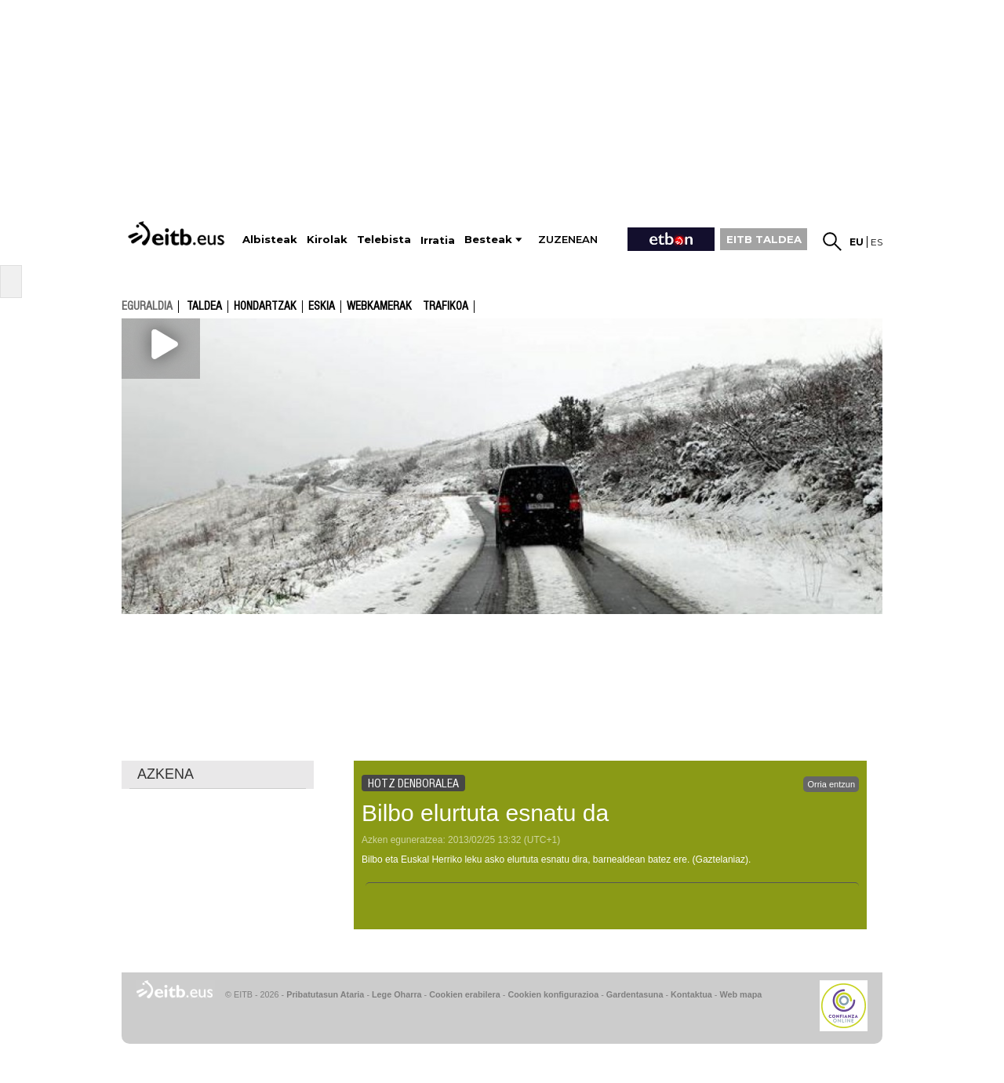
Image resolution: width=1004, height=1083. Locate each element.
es (876, 242)
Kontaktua (691, 994)
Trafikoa (445, 306)
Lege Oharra (397, 994)
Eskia (321, 306)
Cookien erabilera (464, 994)
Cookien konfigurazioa (552, 994)
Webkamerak (379, 306)
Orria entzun (831, 784)
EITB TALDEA (764, 239)
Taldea (204, 306)
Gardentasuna (635, 994)
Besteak (488, 239)
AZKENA (165, 774)
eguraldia (147, 306)
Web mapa (740, 994)
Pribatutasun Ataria (325, 994)
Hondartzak (265, 306)
